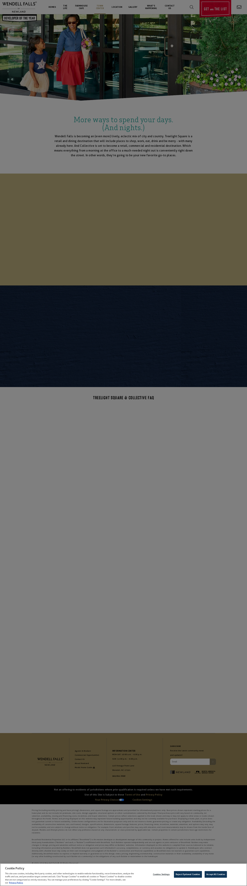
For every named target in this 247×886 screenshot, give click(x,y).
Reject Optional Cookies (188, 874)
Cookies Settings (161, 874)
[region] (123, 874)
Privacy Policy (16, 883)
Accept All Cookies (215, 874)
